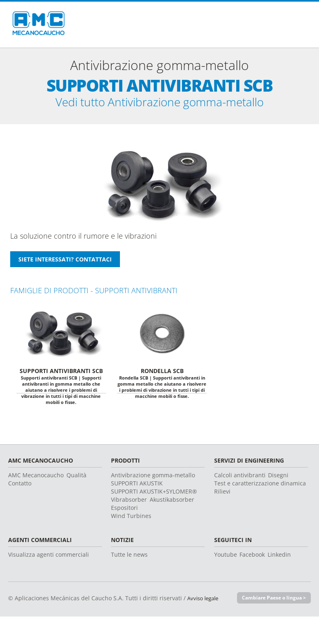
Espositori (124, 510)
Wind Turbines (131, 518)
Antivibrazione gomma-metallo (153, 477)
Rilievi (222, 494)
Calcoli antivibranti (240, 477)
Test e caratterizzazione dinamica (260, 485)
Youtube (225, 557)
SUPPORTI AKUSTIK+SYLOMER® (154, 494)
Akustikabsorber (172, 502)
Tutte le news (129, 557)
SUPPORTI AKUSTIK (137, 485)
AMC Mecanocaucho (36, 477)
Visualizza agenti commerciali (48, 557)
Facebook (252, 557)
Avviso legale (204, 600)
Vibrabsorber (129, 502)
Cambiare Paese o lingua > (271, 600)
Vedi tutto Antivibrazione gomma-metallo (159, 103)
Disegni (278, 477)
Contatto (19, 485)
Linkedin (279, 557)
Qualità (76, 477)
